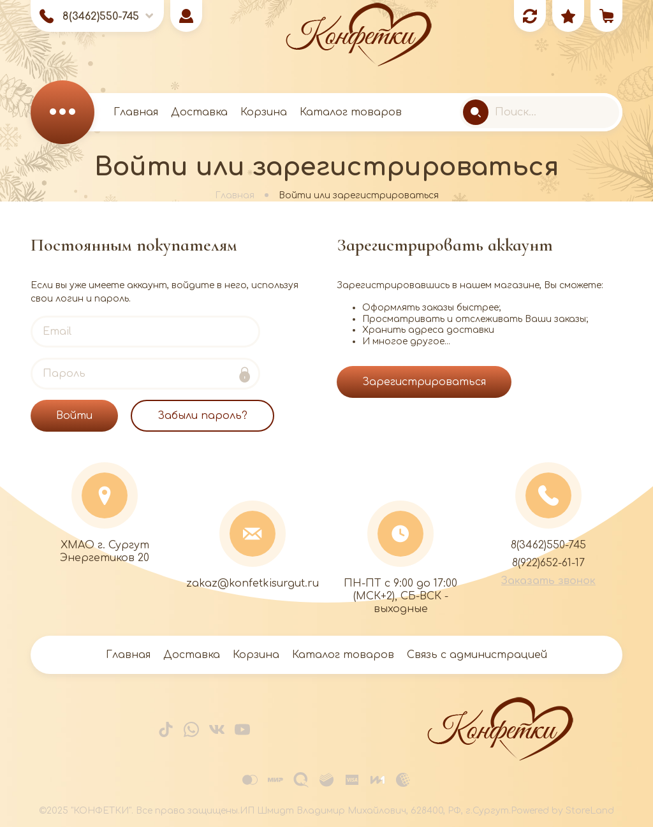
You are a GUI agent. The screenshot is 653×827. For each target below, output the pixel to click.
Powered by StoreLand (562, 811)
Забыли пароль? (202, 415)
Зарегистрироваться (424, 382)
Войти (74, 415)
